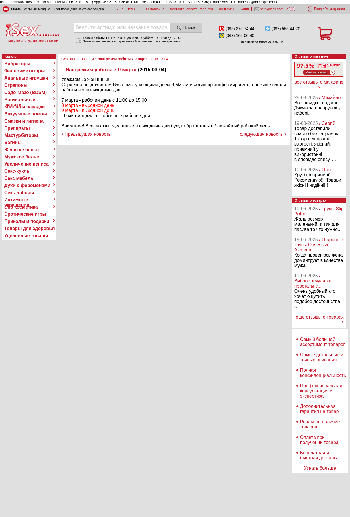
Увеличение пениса (26, 164)
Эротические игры (25, 214)
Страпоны (16, 85)
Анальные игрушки (26, 78)
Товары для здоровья (29, 228)
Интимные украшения (16, 200)
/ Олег (325, 169)
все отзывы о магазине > (319, 85)
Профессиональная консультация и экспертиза (321, 390)
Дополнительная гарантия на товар (319, 409)
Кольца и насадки (24, 106)
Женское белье (21, 149)
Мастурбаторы (21, 135)
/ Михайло (330, 97)
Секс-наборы (19, 192)
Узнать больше (320, 468)
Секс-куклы (17, 171)
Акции (244, 9)
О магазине (155, 9)
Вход (318, 9)
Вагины (13, 142)
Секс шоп (69, 59)
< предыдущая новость (86, 134)
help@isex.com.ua (274, 9)
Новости (87, 59)
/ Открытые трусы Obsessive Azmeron (318, 244)
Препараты (17, 128)
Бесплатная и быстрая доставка (319, 455)
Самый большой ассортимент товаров (323, 342)
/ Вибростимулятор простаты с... (313, 280)
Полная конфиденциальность (323, 373)
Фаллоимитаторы (24, 70)
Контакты (226, 9)
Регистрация (335, 9)
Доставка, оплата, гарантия (192, 9)
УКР (119, 9)
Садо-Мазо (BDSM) (25, 92)
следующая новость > (263, 134)
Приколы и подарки (26, 221)
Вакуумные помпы (25, 113)
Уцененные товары (26, 235)
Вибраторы (17, 63)
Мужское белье (21, 156)
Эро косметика (21, 207)
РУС (131, 9)
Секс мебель (18, 178)
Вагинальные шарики (19, 99)
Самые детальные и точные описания (321, 357)
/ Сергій (327, 123)
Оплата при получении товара (319, 440)
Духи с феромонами (27, 185)
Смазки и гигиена (24, 121)
